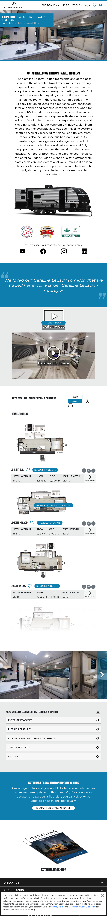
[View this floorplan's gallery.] (93, 470)
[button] (88, 5)
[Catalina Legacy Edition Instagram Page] (64, 251)
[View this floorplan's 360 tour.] (88, 470)
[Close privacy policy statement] (102, 895)
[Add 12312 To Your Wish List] (27, 470)
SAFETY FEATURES (19, 747)
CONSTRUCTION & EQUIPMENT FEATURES (31, 738)
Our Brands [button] (49, 5)
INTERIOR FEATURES (20, 729)
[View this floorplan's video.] (84, 470)
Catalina (13, 23)
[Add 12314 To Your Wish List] (29, 586)
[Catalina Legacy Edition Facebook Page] (43, 251)
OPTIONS (13, 756)
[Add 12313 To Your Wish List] (32, 523)
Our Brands (14, 890)
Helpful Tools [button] (71, 5)
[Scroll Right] (102, 675)
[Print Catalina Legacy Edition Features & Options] (98, 713)
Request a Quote (45, 469)
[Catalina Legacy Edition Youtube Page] (22, 251)
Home (4, 23)
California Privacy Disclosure (82, 906)
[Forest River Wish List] (95, 5)
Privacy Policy (57, 906)
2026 (74, 401)
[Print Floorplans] (70, 405)
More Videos (54, 322)
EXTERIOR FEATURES (20, 720)
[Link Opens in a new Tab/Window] (27, 231)
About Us (11, 883)
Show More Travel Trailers (53, 505)
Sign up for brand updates (53, 807)
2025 (75, 397)
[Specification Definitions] (87, 401)
